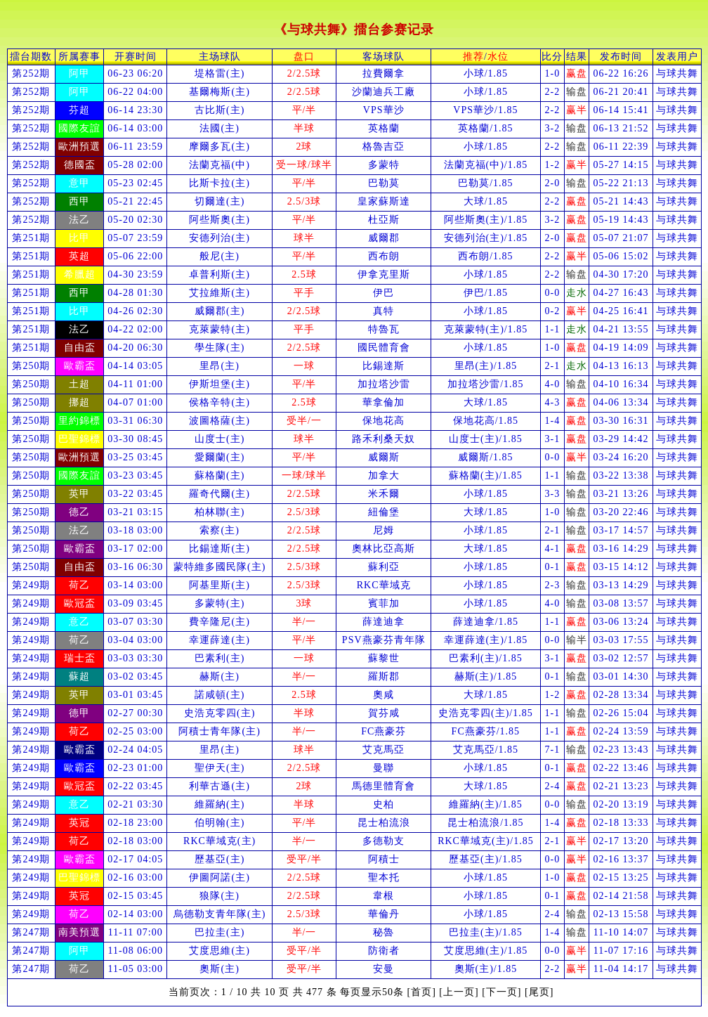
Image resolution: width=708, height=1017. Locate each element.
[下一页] (501, 992)
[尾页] (539, 992)
